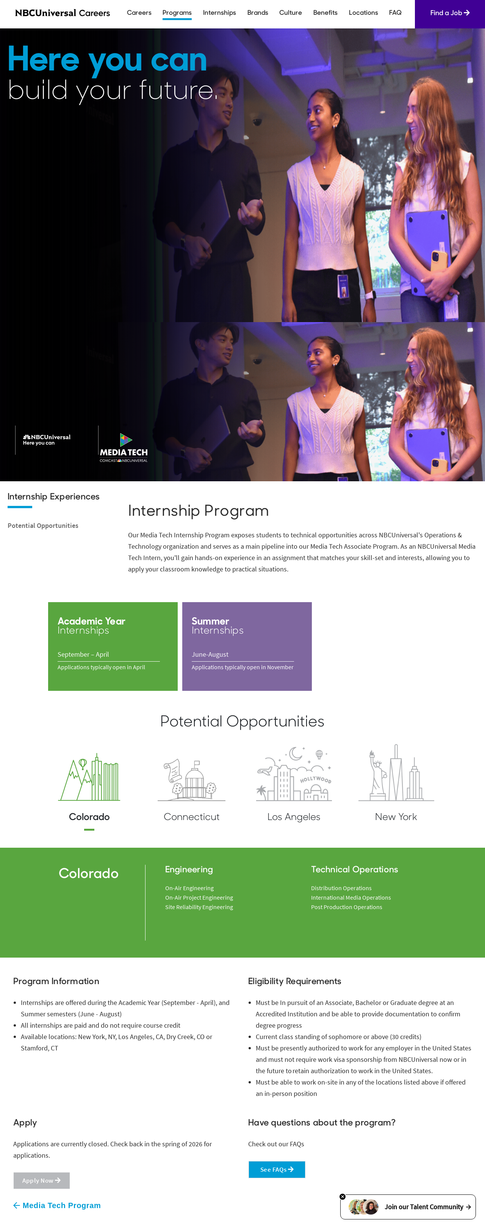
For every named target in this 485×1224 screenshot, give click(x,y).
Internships (219, 13)
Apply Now (41, 1180)
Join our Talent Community (408, 1207)
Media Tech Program (57, 1205)
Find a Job (450, 13)
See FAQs (277, 1169)
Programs (177, 13)
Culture (290, 13)
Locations (363, 13)
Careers (139, 13)
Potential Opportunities (43, 525)
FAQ (395, 13)
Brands (257, 13)
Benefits (325, 13)
